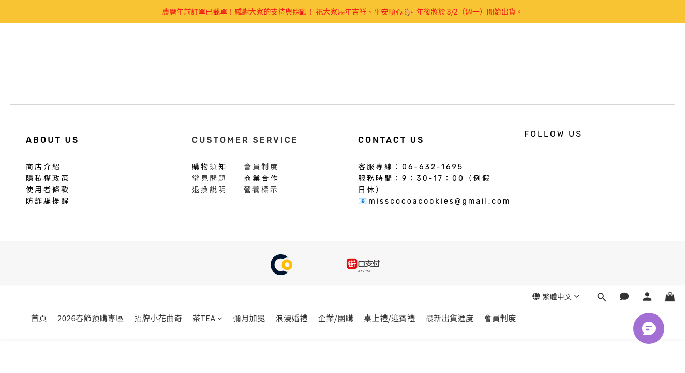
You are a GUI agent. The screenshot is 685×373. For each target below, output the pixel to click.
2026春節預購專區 (90, 55)
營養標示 (261, 189)
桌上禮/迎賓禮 (389, 55)
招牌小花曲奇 (158, 55)
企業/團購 (335, 55)
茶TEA (207, 55)
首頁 (39, 55)
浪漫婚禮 (292, 55)
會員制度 (500, 55)
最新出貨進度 (450, 55)
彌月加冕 (249, 55)
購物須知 (209, 166)
